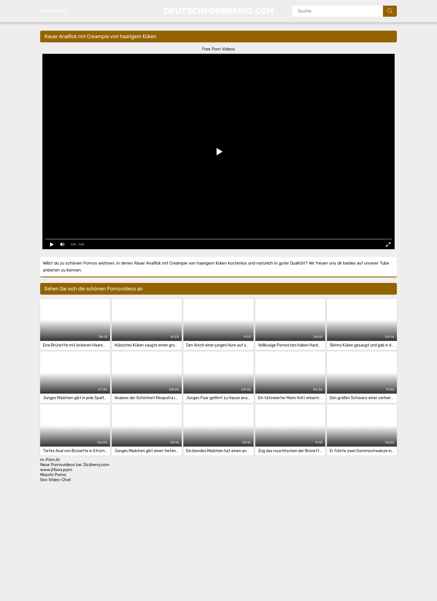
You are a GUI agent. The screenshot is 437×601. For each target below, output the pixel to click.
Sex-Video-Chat (55, 479)
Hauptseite (54, 11)
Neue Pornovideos (57, 464)
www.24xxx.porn (56, 469)
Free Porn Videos (218, 49)
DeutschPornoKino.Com (219, 11)
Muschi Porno (53, 474)
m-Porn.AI (50, 459)
